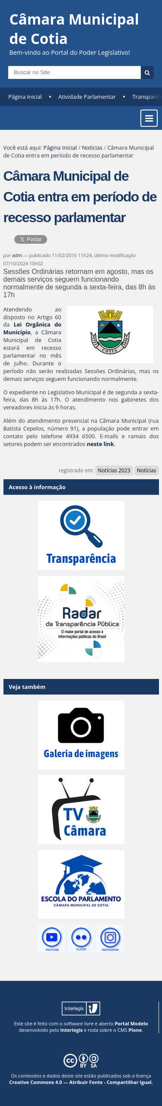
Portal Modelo (131, 1023)
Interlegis (71, 1030)
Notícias (92, 147)
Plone (135, 1030)
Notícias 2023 (114, 470)
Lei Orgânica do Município (32, 328)
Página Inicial (25, 97)
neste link (100, 444)
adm (17, 255)
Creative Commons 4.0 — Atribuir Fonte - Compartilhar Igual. (81, 1082)
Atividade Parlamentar (87, 97)
